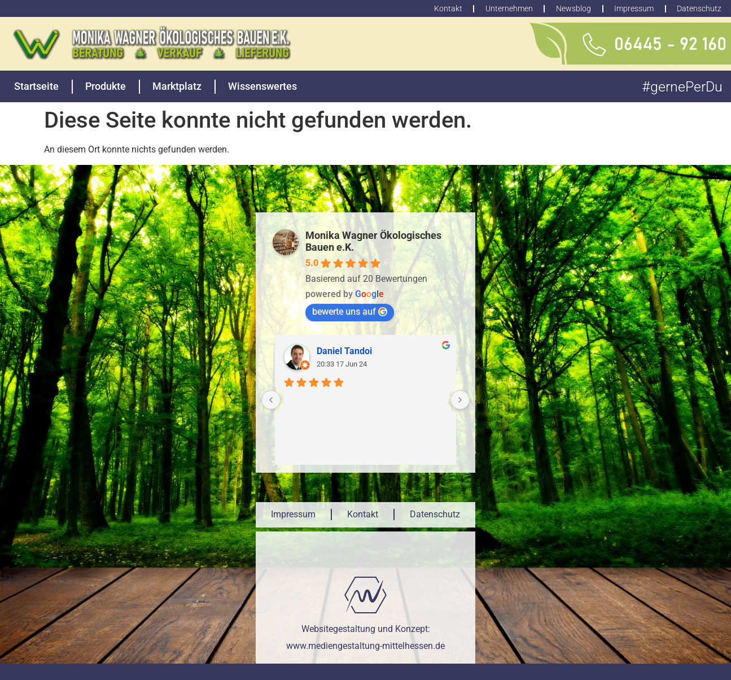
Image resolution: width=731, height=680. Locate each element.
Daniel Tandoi (344, 351)
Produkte (105, 86)
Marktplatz (177, 86)
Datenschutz (435, 514)
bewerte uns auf (349, 311)
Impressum (293, 514)
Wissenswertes (262, 86)
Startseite (36, 86)
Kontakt (362, 514)
